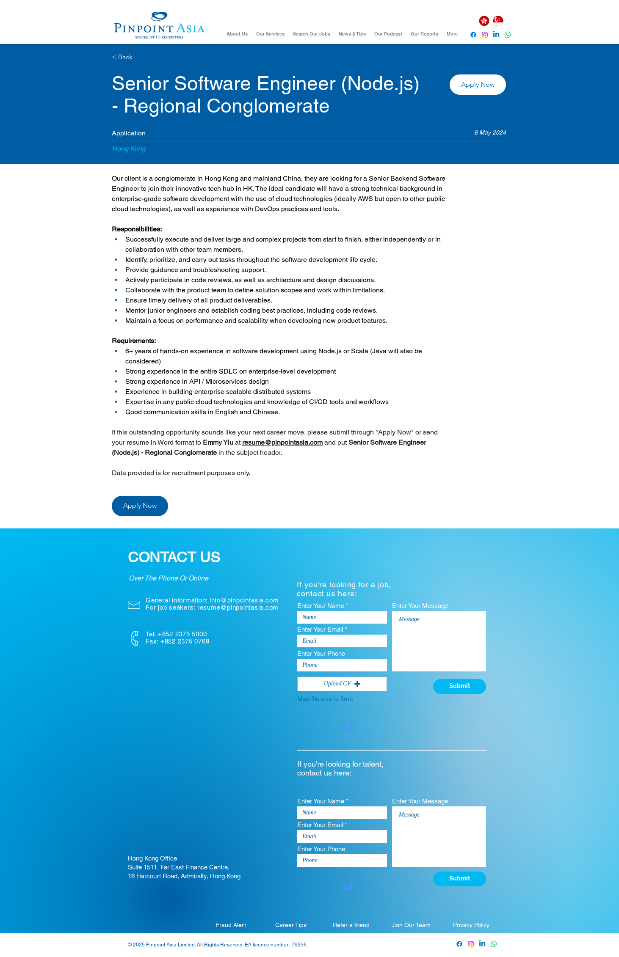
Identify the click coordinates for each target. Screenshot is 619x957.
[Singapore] (498, 21)
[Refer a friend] (351, 924)
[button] (478, 84)
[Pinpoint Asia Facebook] (473, 34)
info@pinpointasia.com (244, 600)
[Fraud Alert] (231, 924)
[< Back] (142, 57)
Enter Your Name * (322, 605)
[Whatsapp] (507, 34)
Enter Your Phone (321, 653)
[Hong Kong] (484, 21)
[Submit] (459, 686)
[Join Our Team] (411, 924)
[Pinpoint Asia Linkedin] (496, 34)
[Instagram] (485, 34)
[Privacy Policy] (471, 924)
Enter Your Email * (322, 629)
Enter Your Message (420, 605)
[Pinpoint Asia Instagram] (471, 944)
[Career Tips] (291, 924)
